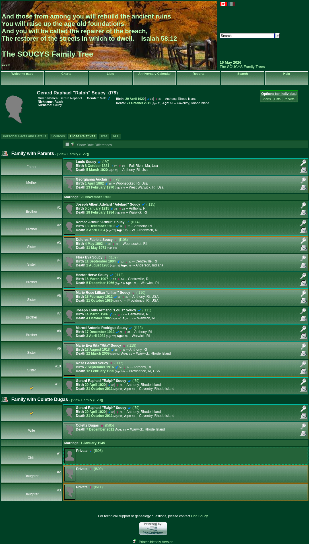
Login (6, 64)
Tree (104, 136)
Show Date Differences (91, 145)
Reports (199, 73)
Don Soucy (199, 516)
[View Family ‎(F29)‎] (87, 400)
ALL (116, 136)
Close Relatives (82, 136)
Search (242, 73)
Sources (58, 136)
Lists (110, 73)
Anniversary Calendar (154, 73)
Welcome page (22, 73)
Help (286, 73)
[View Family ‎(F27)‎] (73, 154)
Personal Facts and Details (24, 136)
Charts (66, 73)
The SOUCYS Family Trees (242, 67)
